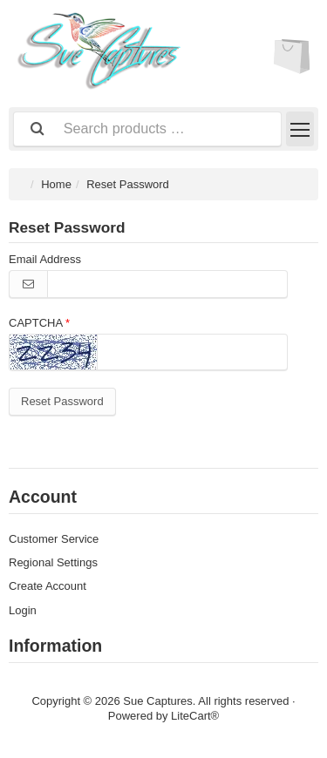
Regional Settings (53, 562)
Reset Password (62, 401)
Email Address (45, 259)
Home (56, 184)
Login (23, 610)
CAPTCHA (35, 322)
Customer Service (54, 538)
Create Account (47, 585)
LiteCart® (195, 715)
